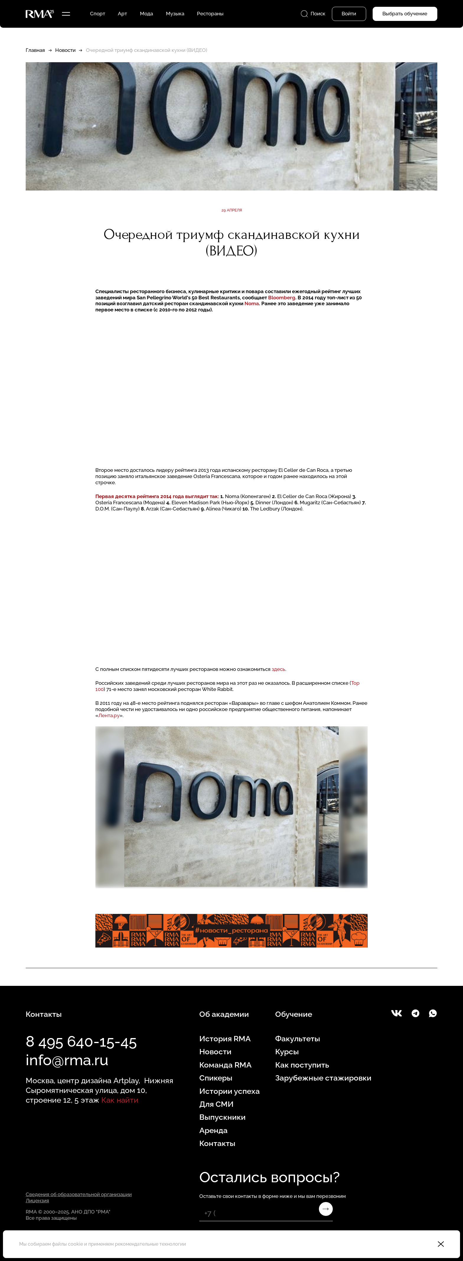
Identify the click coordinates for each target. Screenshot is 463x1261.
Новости (65, 50)
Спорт (97, 14)
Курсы (287, 1051)
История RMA (225, 1038)
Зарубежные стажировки (323, 1077)
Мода (146, 14)
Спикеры (215, 1077)
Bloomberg (281, 298)
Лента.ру (109, 715)
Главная (35, 50)
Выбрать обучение (404, 14)
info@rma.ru (67, 1060)
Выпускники (222, 1117)
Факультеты (297, 1038)
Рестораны (210, 14)
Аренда (213, 1130)
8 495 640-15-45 (81, 1041)
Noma (251, 303)
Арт (122, 14)
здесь (278, 669)
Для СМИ (216, 1104)
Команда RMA (225, 1064)
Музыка (175, 14)
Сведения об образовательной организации (79, 1194)
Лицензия (37, 1200)
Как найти (119, 1099)
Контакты (217, 1143)
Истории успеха (229, 1091)
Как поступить (302, 1064)
